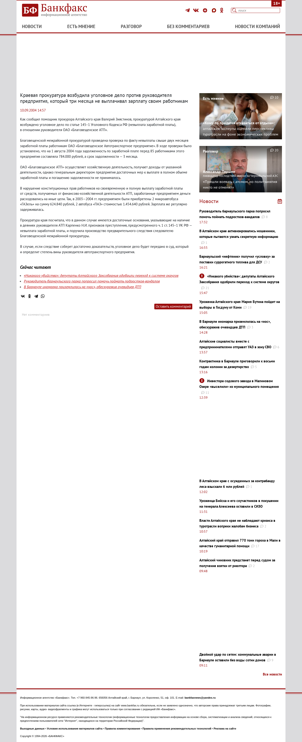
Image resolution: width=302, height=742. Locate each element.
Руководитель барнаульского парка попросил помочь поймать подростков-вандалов (92, 281)
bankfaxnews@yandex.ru (200, 697)
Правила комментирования (122, 728)
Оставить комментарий (173, 306)
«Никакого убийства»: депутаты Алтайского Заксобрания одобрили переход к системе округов (101, 275)
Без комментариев (188, 26)
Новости (32, 26)
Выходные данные (32, 728)
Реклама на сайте (225, 728)
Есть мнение (81, 26)
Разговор (131, 26)
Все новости (272, 674)
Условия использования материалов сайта (74, 728)
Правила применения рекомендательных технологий (177, 728)
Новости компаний (257, 26)
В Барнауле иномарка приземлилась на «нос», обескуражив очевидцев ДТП (82, 286)
